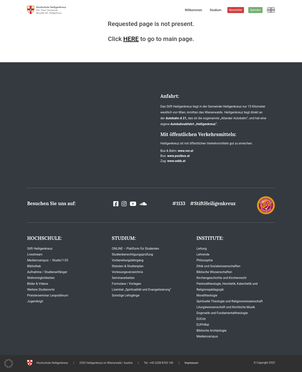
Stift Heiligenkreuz (40, 248)
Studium (215, 10)
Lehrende (203, 254)
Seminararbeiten (123, 278)
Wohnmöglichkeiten (41, 278)
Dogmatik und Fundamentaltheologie (222, 313)
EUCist (201, 319)
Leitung (202, 248)
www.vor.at (185, 151)
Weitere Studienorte (41, 289)
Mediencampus (207, 336)
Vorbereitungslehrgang (127, 260)
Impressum (191, 362)
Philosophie (205, 260)
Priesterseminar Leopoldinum (47, 295)
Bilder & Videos (37, 284)
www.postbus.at (178, 156)
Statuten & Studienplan (127, 266)
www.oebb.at (176, 161)
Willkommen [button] (193, 10)
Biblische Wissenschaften (214, 272)
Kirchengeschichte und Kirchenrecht (222, 278)
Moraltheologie (207, 295)
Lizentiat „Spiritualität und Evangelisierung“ (141, 289)
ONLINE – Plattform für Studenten (135, 248)
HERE (131, 39)
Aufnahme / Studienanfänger (47, 272)
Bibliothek (34, 266)
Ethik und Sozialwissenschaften (218, 266)
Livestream (35, 254)
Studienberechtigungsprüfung (132, 254)
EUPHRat (203, 325)
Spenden (255, 10)
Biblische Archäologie (212, 330)
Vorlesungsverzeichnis (127, 272)
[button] (8, 363)
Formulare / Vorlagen (126, 284)
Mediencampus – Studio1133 (47, 260)
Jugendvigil (35, 301)
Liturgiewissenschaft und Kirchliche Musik (226, 307)
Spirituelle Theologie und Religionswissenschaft (230, 301)
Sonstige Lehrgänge (125, 295)
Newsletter (235, 10)
